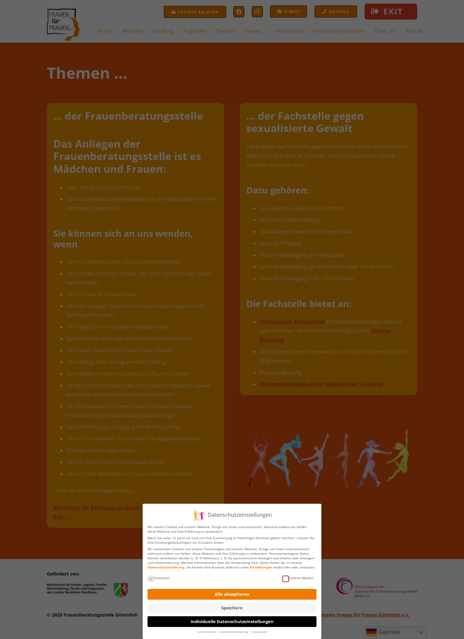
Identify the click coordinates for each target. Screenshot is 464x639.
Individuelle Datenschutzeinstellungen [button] (232, 619)
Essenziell (159, 575)
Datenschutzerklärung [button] (234, 629)
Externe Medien (298, 575)
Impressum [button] (259, 629)
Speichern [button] (232, 605)
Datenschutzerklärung (166, 565)
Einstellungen (261, 565)
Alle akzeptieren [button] (232, 592)
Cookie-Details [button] (206, 629)
